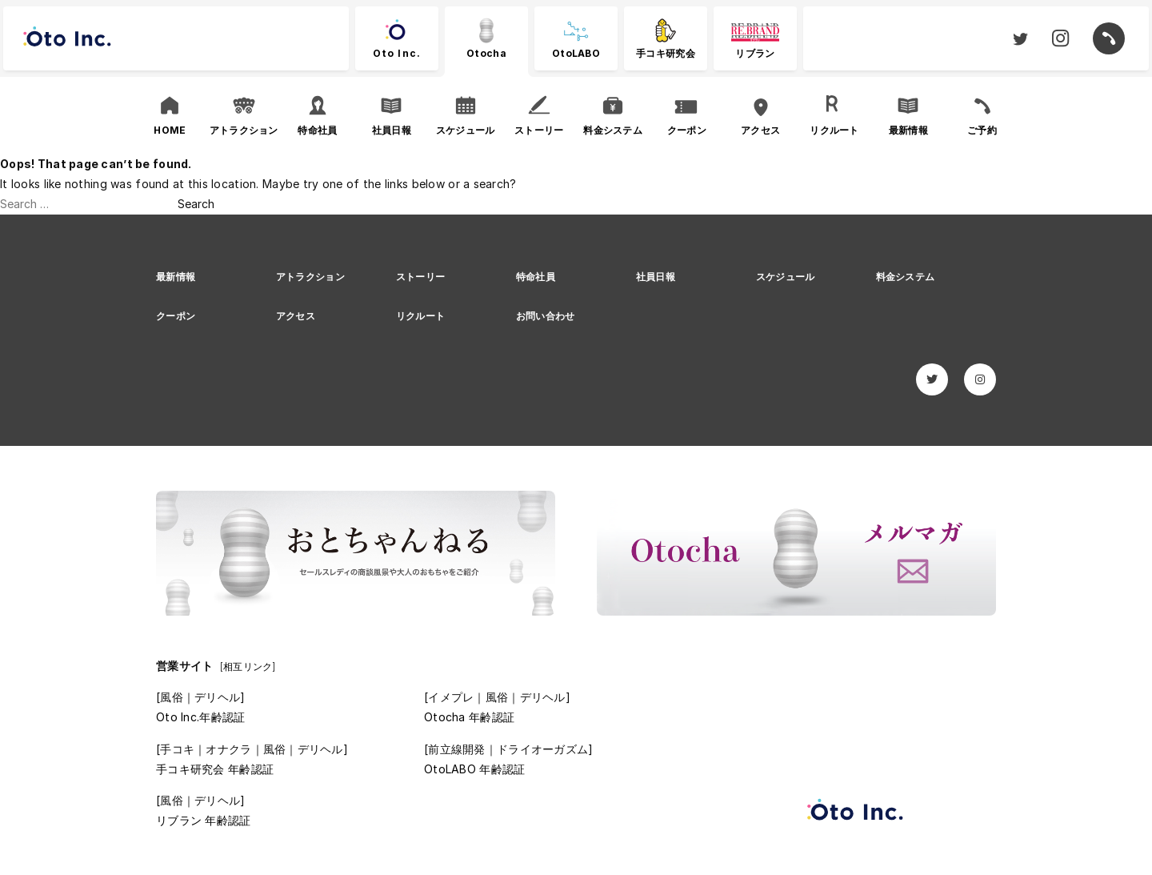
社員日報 (655, 277)
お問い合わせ (545, 316)
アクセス (295, 316)
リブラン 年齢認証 (203, 820)
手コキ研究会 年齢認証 (215, 769)
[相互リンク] (248, 666)
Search (196, 204)
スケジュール (785, 277)
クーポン (175, 316)
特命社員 (535, 277)
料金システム (905, 277)
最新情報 (175, 277)
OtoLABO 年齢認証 (474, 769)
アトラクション (310, 277)
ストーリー (420, 277)
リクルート (420, 316)
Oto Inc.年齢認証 (200, 717)
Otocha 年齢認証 (469, 717)
